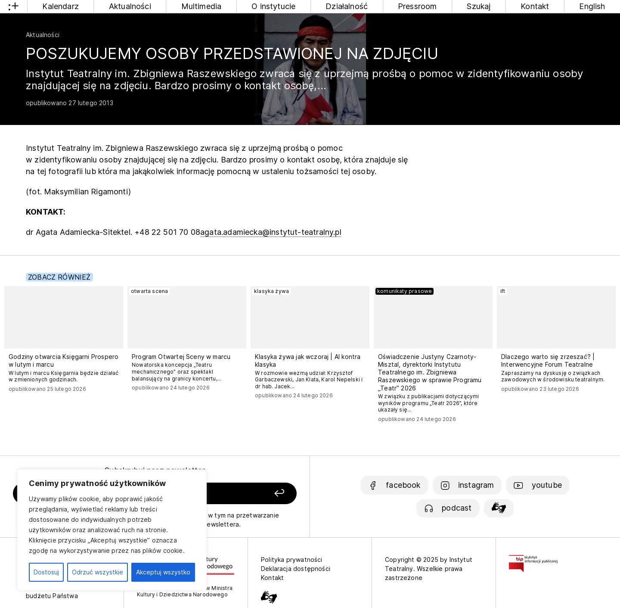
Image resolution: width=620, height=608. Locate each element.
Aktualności (130, 6)
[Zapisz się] (241, 493)
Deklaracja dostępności (295, 568)
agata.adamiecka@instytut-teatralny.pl (270, 232)
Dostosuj (46, 572)
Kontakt (535, 6)
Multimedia (201, 6)
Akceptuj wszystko (163, 572)
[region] (112, 530)
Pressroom (417, 6)
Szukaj (478, 6)
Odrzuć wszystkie (97, 572)
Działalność (347, 6)
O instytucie (273, 6)
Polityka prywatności (291, 559)
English (592, 6)
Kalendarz (60, 6)
